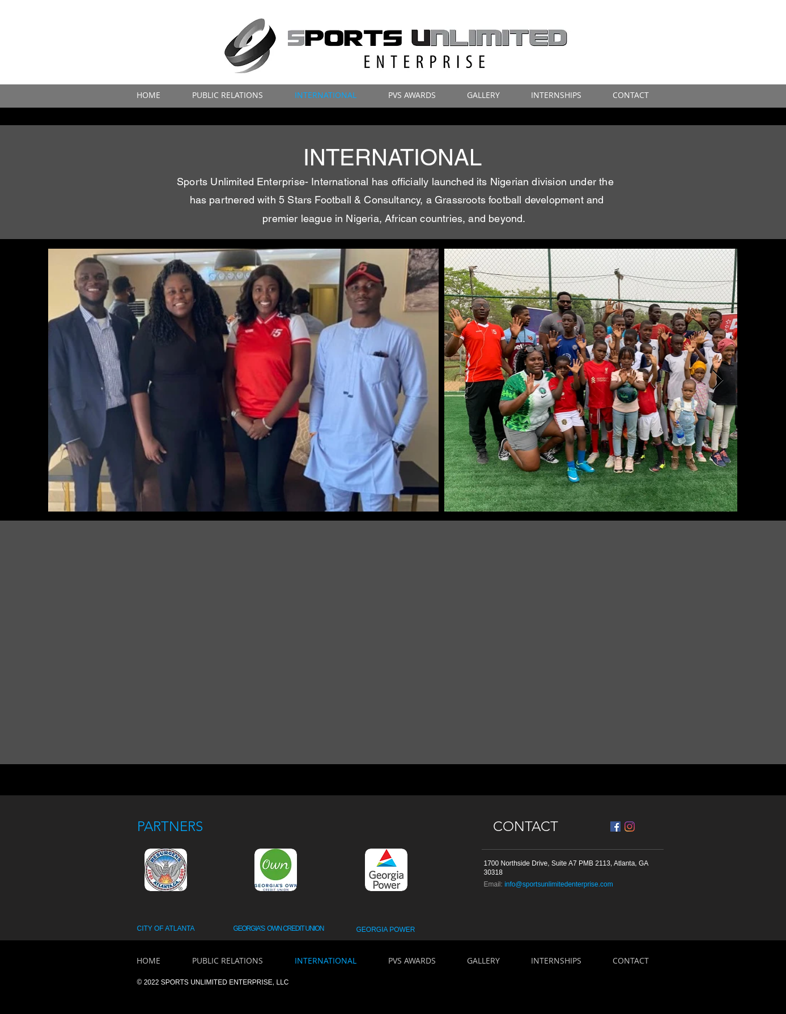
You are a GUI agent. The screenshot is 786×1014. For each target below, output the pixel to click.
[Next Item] (717, 380)
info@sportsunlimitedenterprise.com (558, 884)
